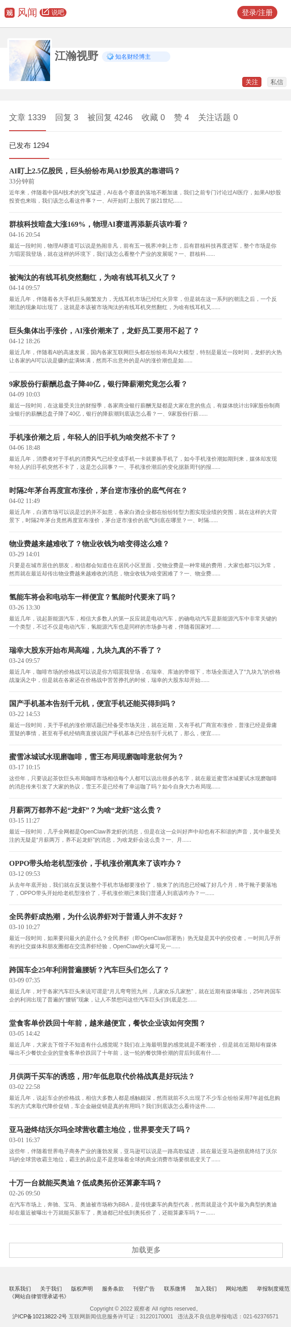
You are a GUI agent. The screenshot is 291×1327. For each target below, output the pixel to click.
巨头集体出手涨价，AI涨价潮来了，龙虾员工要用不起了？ (104, 331)
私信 (277, 82)
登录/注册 (257, 12)
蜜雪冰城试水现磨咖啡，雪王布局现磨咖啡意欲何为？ (96, 757)
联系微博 (175, 1289)
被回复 (110, 117)
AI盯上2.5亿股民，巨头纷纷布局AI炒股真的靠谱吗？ (94, 171)
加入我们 (206, 1289)
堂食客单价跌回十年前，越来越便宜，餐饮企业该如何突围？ (107, 1023)
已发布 (29, 145)
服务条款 (113, 1289)
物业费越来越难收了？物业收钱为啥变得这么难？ (89, 544)
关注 (251, 82)
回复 (66, 117)
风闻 (27, 12)
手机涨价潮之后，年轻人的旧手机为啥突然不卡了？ (93, 437)
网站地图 (237, 1289)
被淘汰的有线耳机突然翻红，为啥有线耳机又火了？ (93, 277)
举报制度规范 (273, 1289)
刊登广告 (144, 1289)
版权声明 (82, 1289)
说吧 (53, 12)
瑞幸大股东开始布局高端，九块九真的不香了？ (85, 650)
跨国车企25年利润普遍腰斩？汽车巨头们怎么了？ (89, 970)
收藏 (153, 117)
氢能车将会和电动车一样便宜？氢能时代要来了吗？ (93, 597)
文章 (27, 117)
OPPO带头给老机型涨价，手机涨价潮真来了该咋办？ (95, 863)
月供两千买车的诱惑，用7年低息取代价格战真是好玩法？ (102, 1076)
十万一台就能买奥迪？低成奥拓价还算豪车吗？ (85, 1183)
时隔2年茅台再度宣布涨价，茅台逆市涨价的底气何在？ (98, 490)
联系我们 (20, 1289)
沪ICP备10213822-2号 (39, 1316)
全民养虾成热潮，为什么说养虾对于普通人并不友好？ (96, 916)
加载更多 (146, 1250)
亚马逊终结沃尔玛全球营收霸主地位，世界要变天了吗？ (100, 1130)
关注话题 (218, 117)
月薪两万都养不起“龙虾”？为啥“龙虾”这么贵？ (85, 810)
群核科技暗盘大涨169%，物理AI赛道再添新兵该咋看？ (99, 224)
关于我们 (51, 1289)
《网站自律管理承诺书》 (39, 1296)
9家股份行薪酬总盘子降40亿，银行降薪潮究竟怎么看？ (98, 384)
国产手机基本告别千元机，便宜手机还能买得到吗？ (93, 703)
